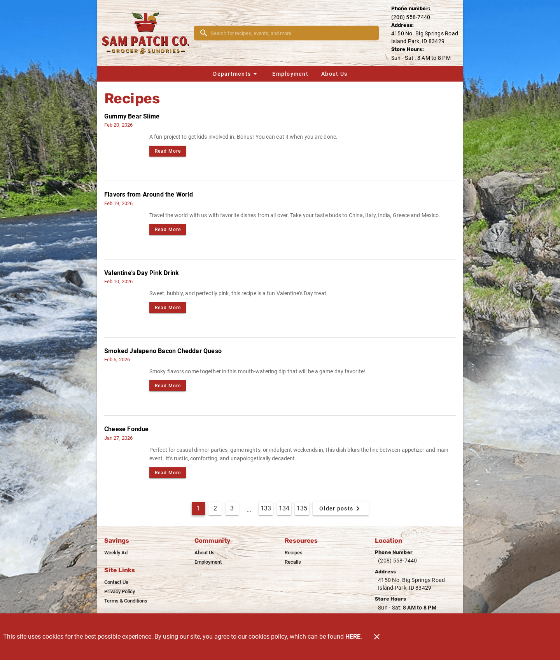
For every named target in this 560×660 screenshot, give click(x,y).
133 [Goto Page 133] (266, 508)
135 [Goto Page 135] (302, 508)
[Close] (377, 637)
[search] (292, 33)
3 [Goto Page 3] (232, 508)
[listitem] (116, 552)
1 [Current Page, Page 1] (198, 508)
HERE (352, 636)
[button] (236, 74)
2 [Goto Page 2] (215, 508)
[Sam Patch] (148, 33)
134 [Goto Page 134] (284, 508)
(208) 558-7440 (410, 17)
